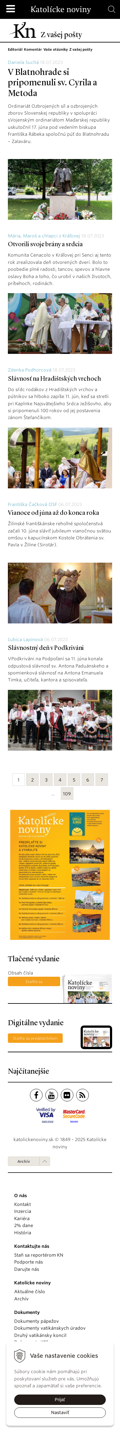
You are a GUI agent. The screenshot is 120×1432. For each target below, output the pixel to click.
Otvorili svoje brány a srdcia (45, 245)
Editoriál (15, 49)
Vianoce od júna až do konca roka (53, 513)
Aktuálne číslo (29, 1291)
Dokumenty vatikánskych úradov (50, 1328)
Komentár (33, 49)
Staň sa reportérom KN (38, 1255)
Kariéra (22, 1218)
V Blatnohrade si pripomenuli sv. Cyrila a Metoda (52, 83)
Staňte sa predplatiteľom (34, 982)
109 (67, 793)
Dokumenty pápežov (36, 1321)
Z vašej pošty (80, 49)
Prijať (60, 1399)
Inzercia (22, 1211)
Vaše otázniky (55, 49)
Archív (23, 1161)
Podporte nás (28, 1261)
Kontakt (22, 1204)
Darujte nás (26, 1269)
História (22, 1232)
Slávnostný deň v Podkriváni (46, 648)
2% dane (23, 1225)
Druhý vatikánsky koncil (40, 1335)
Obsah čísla (20, 972)
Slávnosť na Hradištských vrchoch (54, 379)
